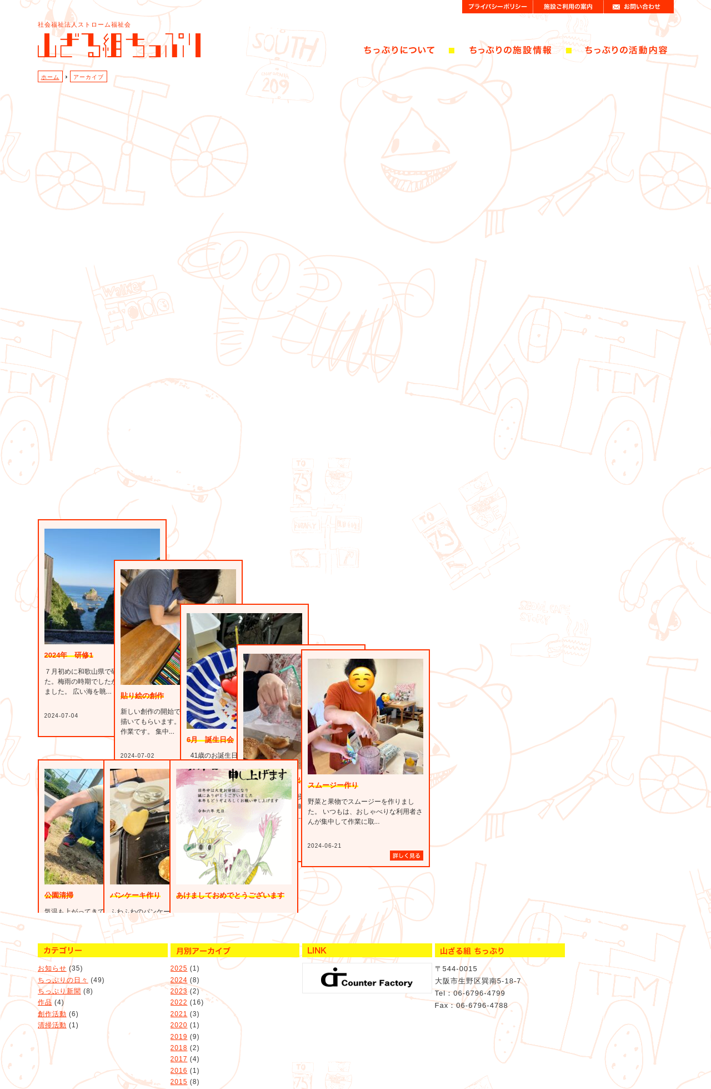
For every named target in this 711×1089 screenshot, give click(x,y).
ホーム (50, 77)
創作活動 (52, 993)
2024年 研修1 (68, 727)
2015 (179, 1061)
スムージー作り (333, 785)
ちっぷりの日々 (63, 959)
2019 (179, 1016)
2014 (179, 1072)
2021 (179, 993)
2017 (179, 1038)
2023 (179, 970)
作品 (45, 982)
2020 (179, 1004)
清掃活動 (52, 1004)
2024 (179, 959)
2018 (179, 1027)
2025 (179, 947)
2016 (179, 1049)
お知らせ (52, 947)
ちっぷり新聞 (59, 970)
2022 (179, 982)
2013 (179, 1083)
